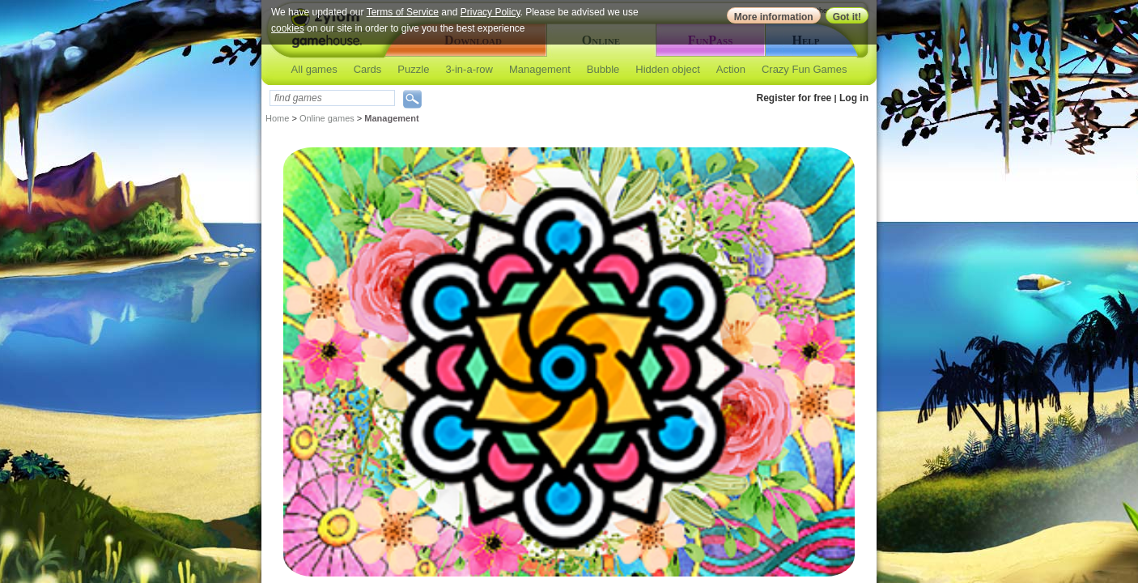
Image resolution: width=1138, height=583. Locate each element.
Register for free (794, 98)
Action (730, 69)
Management (540, 69)
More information (773, 17)
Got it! (847, 17)
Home (277, 118)
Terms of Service (403, 12)
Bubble (603, 69)
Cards (368, 69)
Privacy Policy (490, 12)
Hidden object (667, 69)
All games (314, 69)
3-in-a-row (469, 69)
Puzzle (413, 69)
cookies (287, 28)
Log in (853, 98)
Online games (327, 118)
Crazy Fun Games (804, 69)
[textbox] (332, 98)
